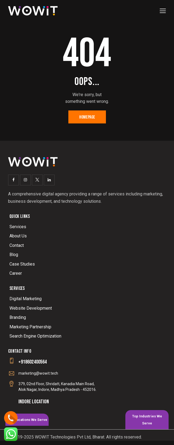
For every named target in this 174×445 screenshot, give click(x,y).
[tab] (27, 420)
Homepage (87, 117)
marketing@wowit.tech (38, 373)
